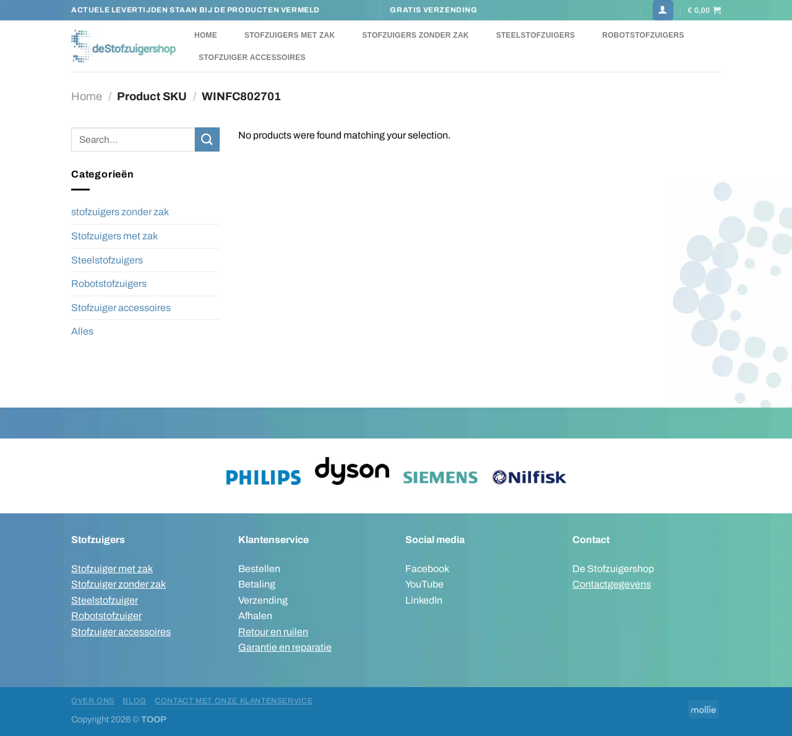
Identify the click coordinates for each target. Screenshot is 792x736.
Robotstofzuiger (106, 615)
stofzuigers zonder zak (120, 212)
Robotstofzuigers (643, 35)
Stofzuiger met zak (112, 568)
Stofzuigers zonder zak (415, 35)
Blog (134, 700)
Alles (82, 331)
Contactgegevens (611, 584)
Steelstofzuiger (104, 600)
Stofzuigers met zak (289, 35)
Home (205, 35)
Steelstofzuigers (535, 35)
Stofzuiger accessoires (252, 57)
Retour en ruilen (273, 632)
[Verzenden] (207, 139)
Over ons (92, 700)
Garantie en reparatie (285, 647)
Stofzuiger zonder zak (118, 584)
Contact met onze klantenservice (233, 700)
